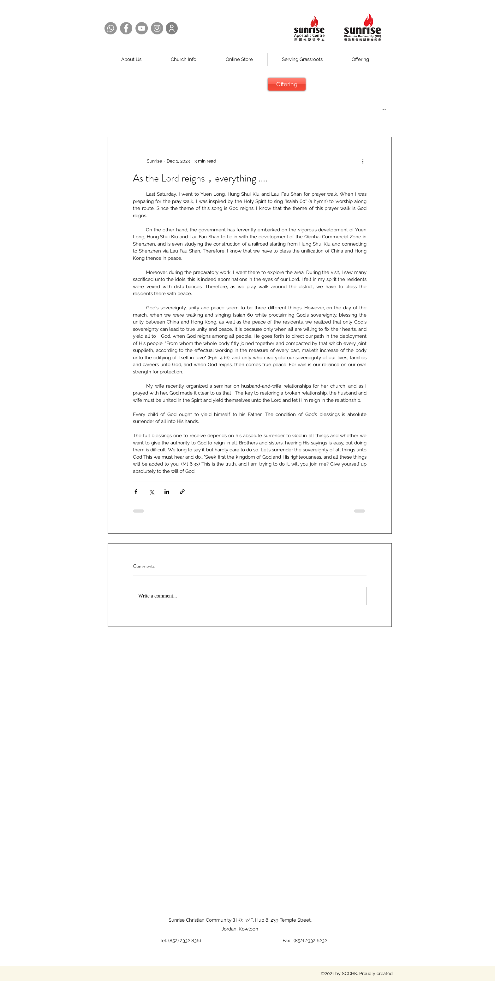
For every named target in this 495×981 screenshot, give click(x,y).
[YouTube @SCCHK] (141, 28)
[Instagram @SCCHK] (157, 28)
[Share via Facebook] (136, 492)
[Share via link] (182, 492)
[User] (172, 28)
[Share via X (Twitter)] (151, 492)
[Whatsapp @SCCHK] (110, 28)
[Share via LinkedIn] (167, 492)
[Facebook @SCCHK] (126, 28)
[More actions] (363, 161)
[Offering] (287, 84)
